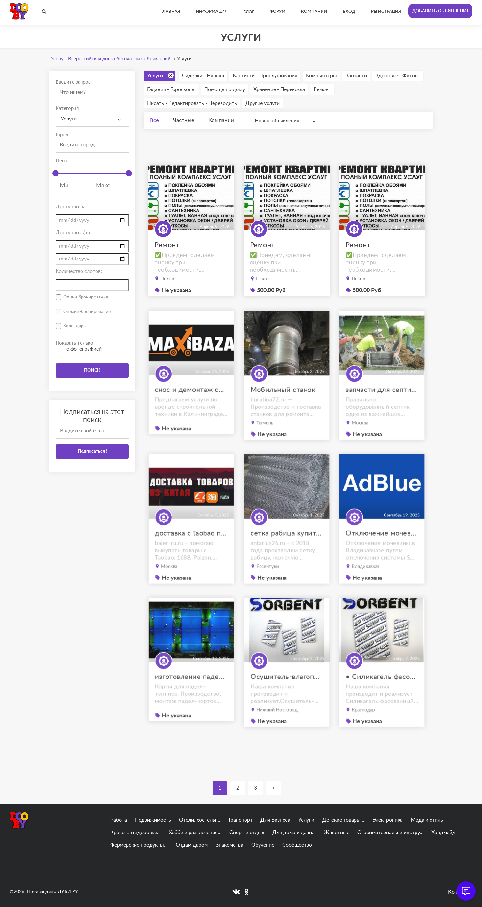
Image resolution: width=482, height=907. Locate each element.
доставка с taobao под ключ (191, 549)
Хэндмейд (443, 832)
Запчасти (356, 75)
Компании (221, 120)
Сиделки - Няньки (203, 75)
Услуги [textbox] (69, 118)
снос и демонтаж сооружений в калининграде (191, 405)
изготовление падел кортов (191, 692)
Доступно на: (71, 206)
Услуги (160, 75)
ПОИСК (92, 370)
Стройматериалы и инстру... (390, 832)
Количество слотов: (79, 271)
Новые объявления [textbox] (277, 120)
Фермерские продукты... (139, 845)
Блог (248, 12)
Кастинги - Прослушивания (265, 75)
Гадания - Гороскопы (171, 89)
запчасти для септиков (382, 406)
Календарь (74, 326)
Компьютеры (321, 75)
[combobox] (92, 119)
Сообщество (297, 845)
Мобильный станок (283, 406)
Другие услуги (262, 103)
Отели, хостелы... (199, 820)
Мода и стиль (427, 820)
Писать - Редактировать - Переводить (192, 103)
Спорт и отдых (246, 832)
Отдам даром (192, 845)
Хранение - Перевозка (279, 89)
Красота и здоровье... (135, 832)
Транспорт (240, 820)
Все (154, 120)
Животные (336, 832)
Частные (183, 120)
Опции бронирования (85, 297)
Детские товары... (343, 820)
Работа (118, 820)
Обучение (262, 845)
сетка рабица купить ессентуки (286, 549)
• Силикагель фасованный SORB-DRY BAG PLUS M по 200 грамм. (382, 693)
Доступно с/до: (73, 232)
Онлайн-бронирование (87, 311)
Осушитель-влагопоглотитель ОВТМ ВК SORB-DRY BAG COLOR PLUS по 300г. (286, 693)
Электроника (387, 820)
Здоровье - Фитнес (398, 75)
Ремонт (322, 89)
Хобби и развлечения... (195, 832)
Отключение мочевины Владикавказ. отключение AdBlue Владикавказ (382, 549)
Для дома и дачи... (294, 832)
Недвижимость (153, 820)
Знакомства (229, 845)
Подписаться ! (92, 451)
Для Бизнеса (275, 820)
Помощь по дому (224, 89)
